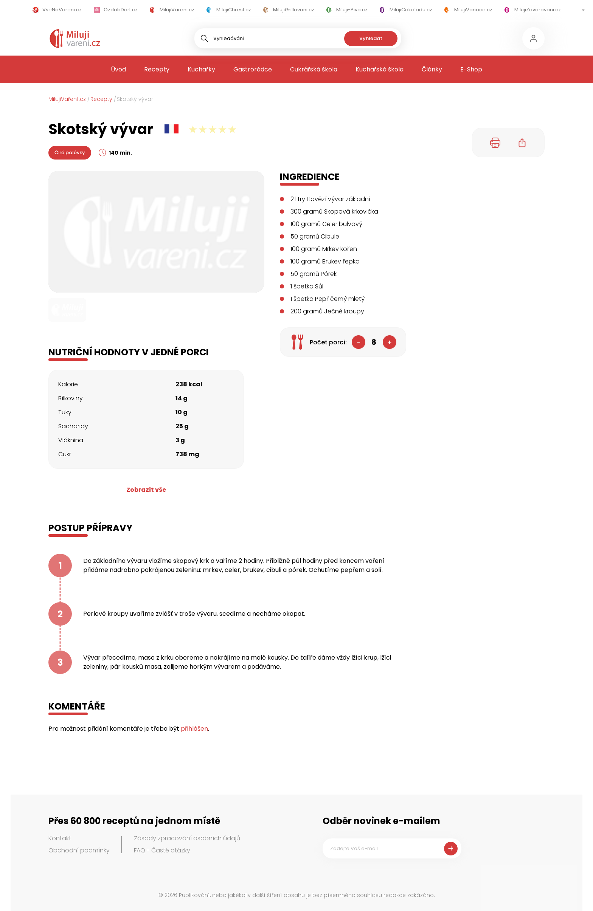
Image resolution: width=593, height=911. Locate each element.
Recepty (156, 69)
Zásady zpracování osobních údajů (187, 838)
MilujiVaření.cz (67, 99)
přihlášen (194, 728)
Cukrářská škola (313, 69)
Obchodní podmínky (79, 850)
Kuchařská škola (379, 69)
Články (432, 69)
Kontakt (59, 838)
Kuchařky (201, 69)
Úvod (118, 69)
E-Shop (471, 69)
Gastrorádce (252, 69)
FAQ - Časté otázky (162, 850)
